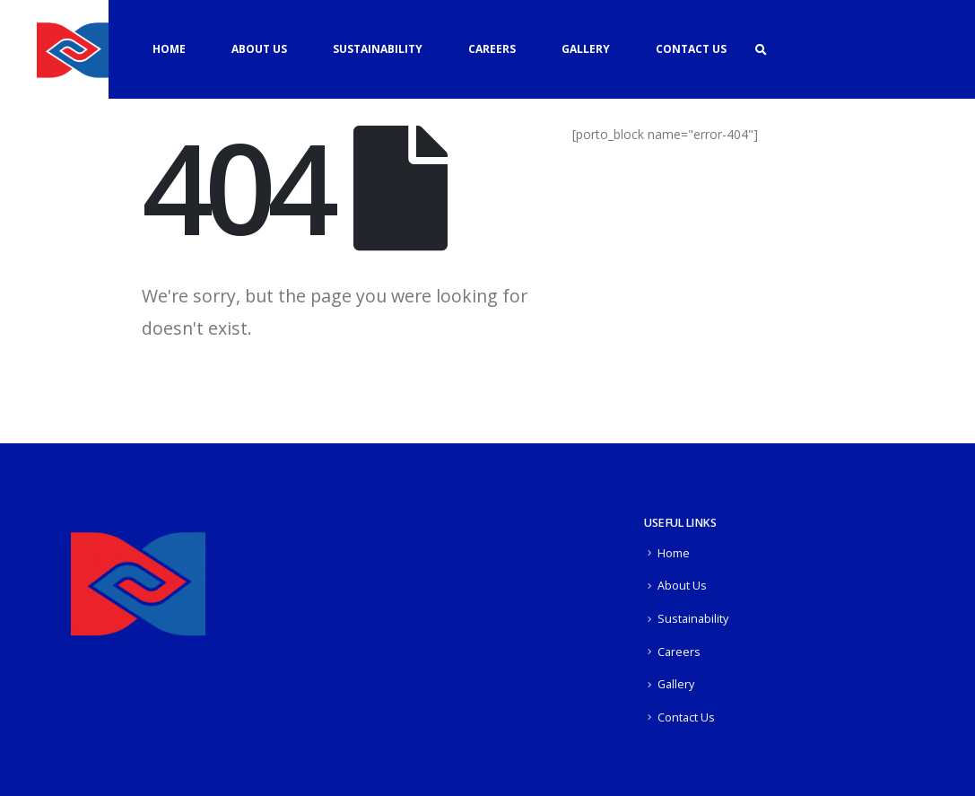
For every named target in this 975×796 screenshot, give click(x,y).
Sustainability (377, 49)
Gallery (585, 49)
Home (169, 49)
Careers (492, 49)
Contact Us (691, 49)
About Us (259, 49)
